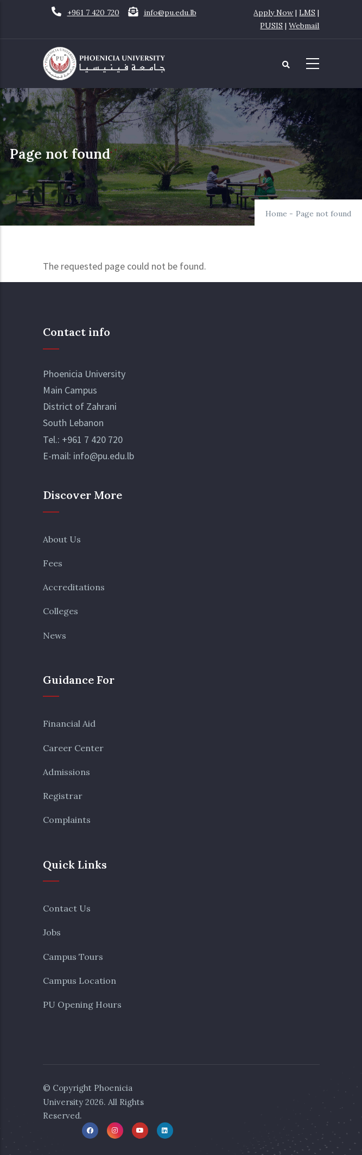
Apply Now (273, 12)
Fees (52, 563)
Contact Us (67, 908)
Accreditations (74, 587)
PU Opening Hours (82, 1004)
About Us (62, 539)
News (54, 635)
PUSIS (271, 25)
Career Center (73, 747)
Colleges (60, 610)
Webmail (304, 25)
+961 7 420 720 (93, 12)
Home (276, 213)
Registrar (62, 795)
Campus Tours (73, 956)
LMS (307, 12)
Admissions (66, 771)
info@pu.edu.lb (170, 12)
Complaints (67, 819)
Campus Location (79, 980)
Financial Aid (69, 723)
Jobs (52, 932)
